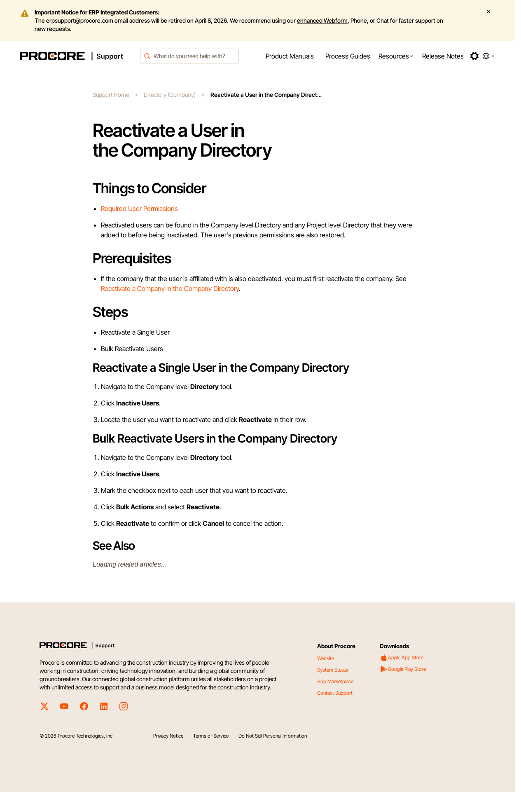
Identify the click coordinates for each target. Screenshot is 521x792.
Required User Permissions (139, 208)
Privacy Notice (168, 736)
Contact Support (335, 693)
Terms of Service (211, 736)
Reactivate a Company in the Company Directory (170, 288)
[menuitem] (289, 56)
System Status (332, 670)
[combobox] (189, 56)
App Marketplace (335, 681)
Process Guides (347, 56)
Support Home (111, 94)
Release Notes (443, 56)
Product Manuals (290, 56)
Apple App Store (401, 658)
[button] (396, 56)
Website (325, 658)
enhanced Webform (322, 20)
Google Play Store (403, 669)
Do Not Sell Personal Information (272, 736)
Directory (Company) (170, 94)
